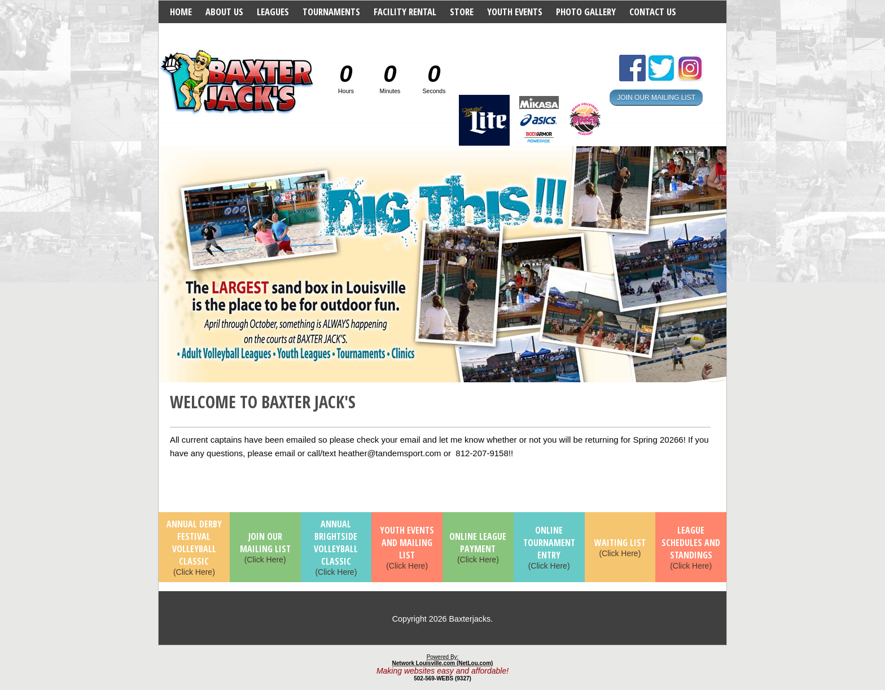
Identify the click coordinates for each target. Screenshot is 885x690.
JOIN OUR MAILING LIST (656, 97)
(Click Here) (194, 548)
